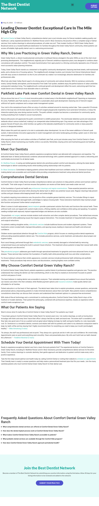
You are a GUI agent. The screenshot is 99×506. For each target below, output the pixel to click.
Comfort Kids (42, 234)
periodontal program (11, 252)
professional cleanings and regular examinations (49, 188)
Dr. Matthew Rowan (8, 163)
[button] (72, 4)
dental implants (34, 206)
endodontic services (40, 242)
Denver (22, 98)
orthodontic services (36, 225)
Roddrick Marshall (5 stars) (24, 338)
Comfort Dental (8, 38)
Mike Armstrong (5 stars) (18, 329)
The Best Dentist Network (15, 6)
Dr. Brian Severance (8, 170)
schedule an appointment (86, 359)
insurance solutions (65, 282)
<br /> (49, 390)
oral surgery (15, 215)
